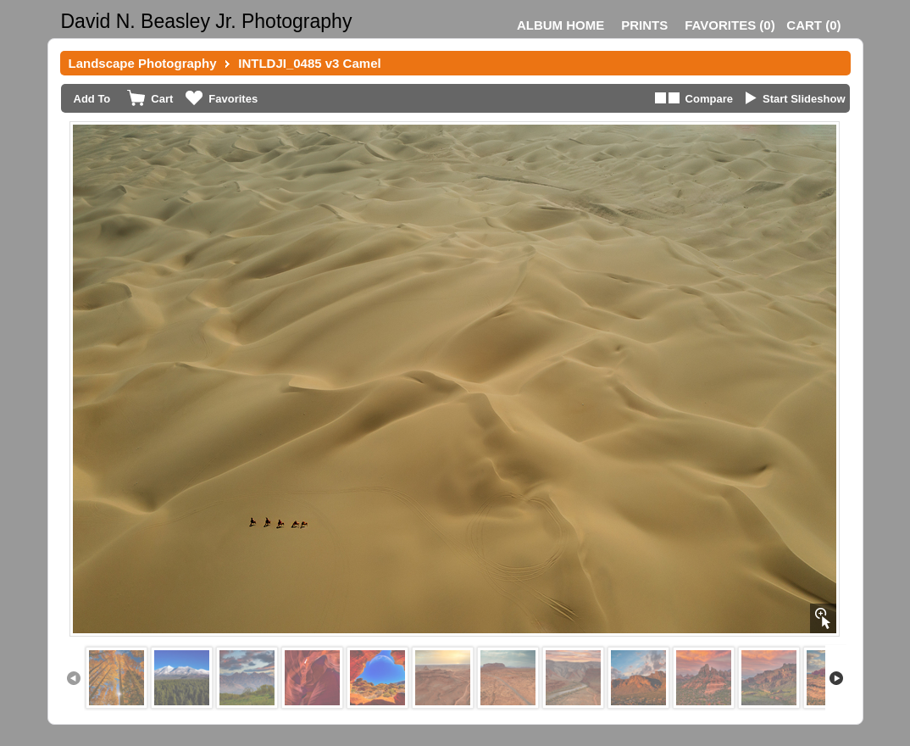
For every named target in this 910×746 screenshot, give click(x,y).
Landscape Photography (143, 63)
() (729, 25)
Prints (644, 25)
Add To (92, 98)
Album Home (560, 25)
